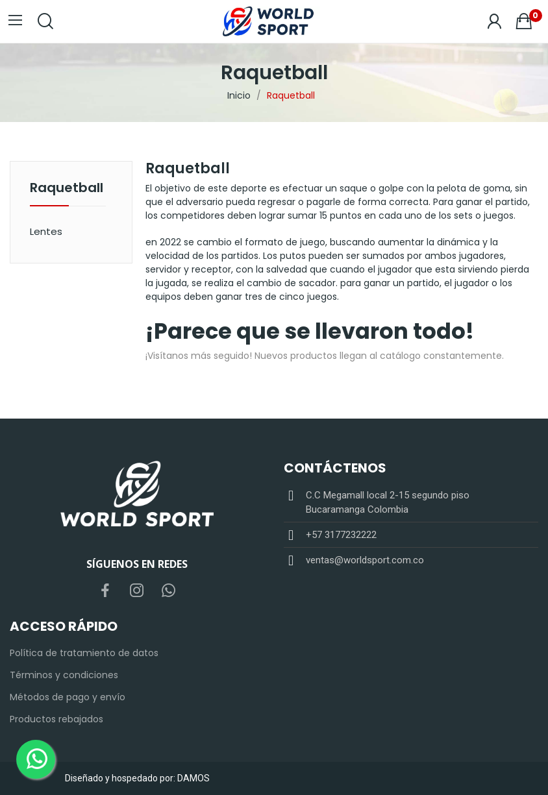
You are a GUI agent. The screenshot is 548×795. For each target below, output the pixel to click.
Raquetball (66, 189)
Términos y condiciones (64, 674)
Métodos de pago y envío (67, 697)
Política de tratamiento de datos (84, 652)
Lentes (46, 231)
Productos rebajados (56, 719)
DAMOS (193, 778)
